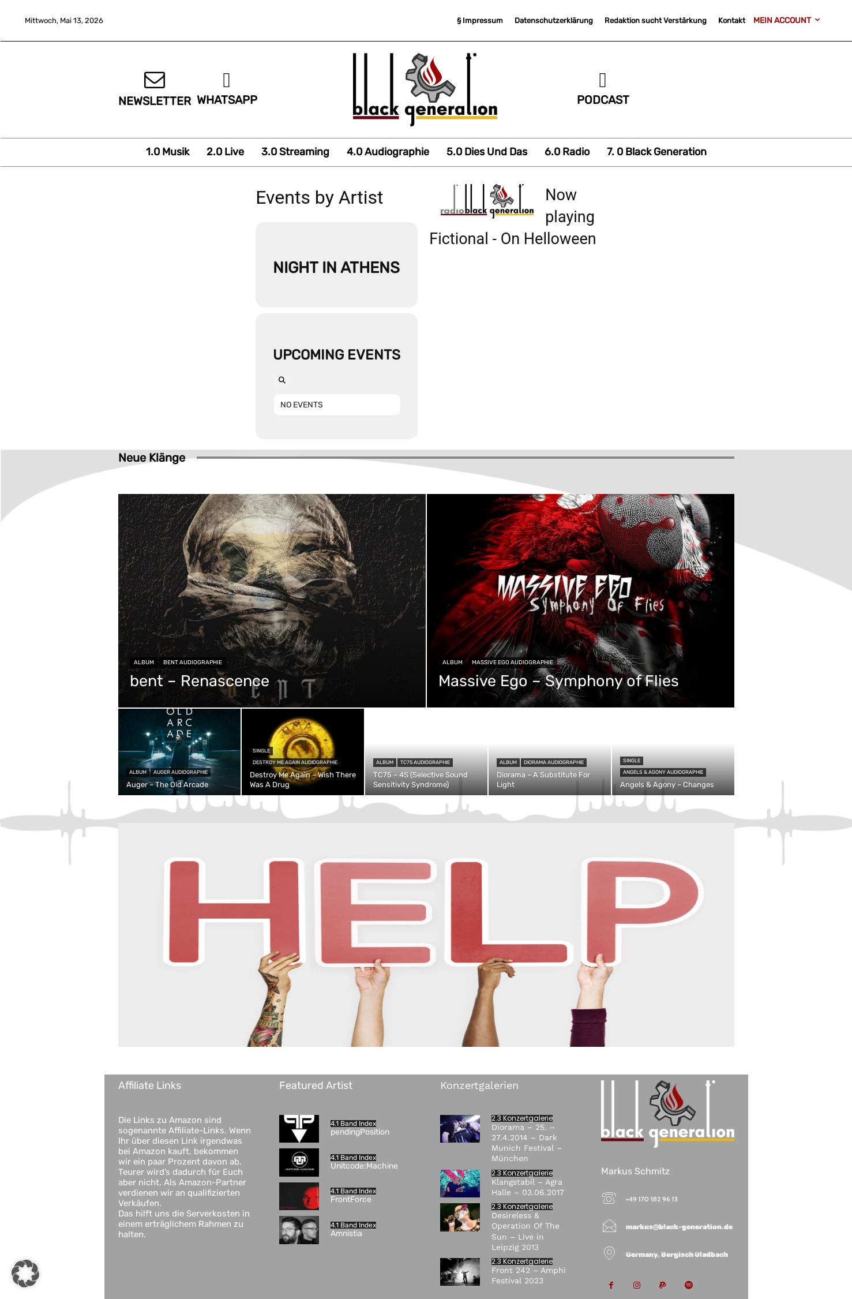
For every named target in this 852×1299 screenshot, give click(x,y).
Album (144, 662)
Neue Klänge (151, 458)
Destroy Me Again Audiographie (295, 762)
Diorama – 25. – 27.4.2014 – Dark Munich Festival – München (526, 1142)
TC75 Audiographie (425, 762)
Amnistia (346, 1233)
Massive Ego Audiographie (512, 662)
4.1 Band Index (353, 1123)
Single (261, 751)
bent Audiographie (192, 662)
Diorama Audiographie (554, 762)
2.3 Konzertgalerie (522, 1118)
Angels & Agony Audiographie (663, 772)
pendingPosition (360, 1132)
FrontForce (351, 1199)
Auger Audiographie (180, 772)
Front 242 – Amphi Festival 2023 (528, 1275)
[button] (25, 1273)
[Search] (282, 380)
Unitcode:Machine (364, 1166)
